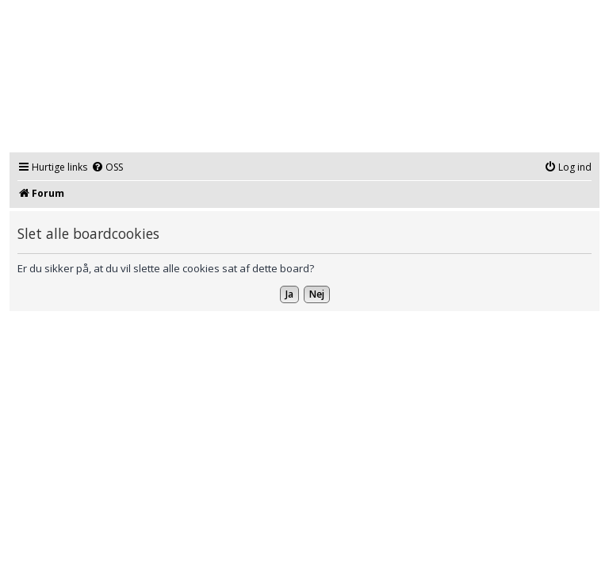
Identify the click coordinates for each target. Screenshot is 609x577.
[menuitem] (107, 168)
